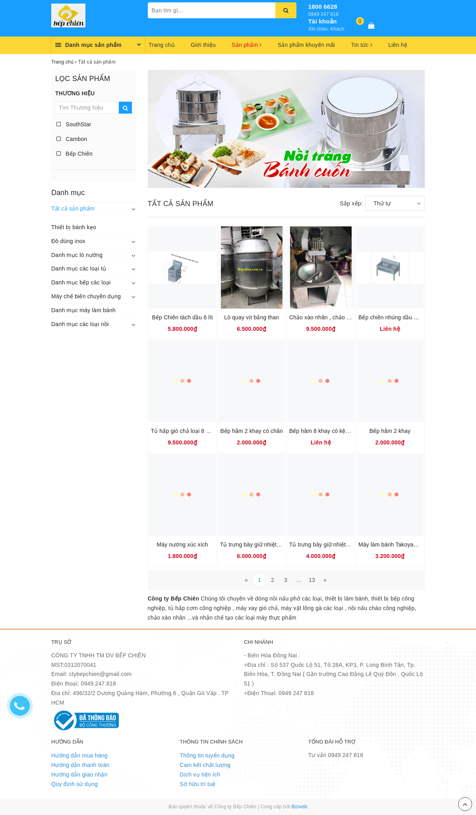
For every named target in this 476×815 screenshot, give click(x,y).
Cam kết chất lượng (205, 765)
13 (312, 580)
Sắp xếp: (351, 203)
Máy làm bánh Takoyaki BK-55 (396, 544)
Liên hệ (397, 45)
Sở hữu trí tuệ (197, 784)
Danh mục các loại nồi (80, 324)
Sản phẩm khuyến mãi (306, 45)
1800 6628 (322, 6)
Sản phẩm (247, 45)
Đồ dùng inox (68, 241)
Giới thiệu (203, 45)
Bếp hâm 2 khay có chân (251, 431)
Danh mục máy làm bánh (83, 310)
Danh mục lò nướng (77, 255)
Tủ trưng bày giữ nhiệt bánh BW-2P (334, 544)
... (298, 580)
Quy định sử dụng (74, 784)
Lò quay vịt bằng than (251, 317)
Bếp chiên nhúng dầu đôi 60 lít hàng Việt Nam (416, 317)
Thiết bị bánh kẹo (73, 227)
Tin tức (361, 45)
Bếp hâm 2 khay (390, 431)
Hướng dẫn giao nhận (79, 774)
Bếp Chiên (74, 154)
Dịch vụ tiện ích (200, 774)
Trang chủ (162, 45)
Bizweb (300, 806)
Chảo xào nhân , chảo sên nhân (329, 317)
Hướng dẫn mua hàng (79, 755)
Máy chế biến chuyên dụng (86, 296)
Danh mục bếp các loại (80, 282)
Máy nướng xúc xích (182, 544)
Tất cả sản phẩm (73, 208)
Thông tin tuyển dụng (207, 755)
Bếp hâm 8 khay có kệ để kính (327, 431)
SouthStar (73, 124)
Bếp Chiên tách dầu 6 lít (182, 317)
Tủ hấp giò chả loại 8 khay (184, 431)
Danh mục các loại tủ (78, 268)
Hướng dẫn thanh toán (80, 765)
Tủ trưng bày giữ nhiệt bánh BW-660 (266, 544)
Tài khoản (322, 21)
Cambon (71, 139)
